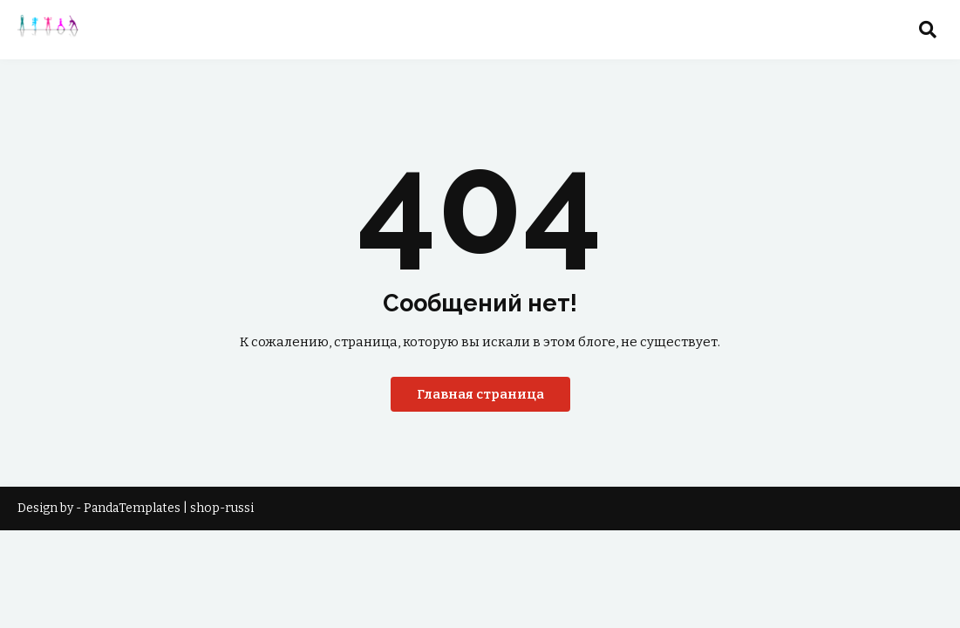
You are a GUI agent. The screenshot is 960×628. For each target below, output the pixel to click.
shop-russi (222, 508)
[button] (928, 29)
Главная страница (480, 394)
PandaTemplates (132, 508)
